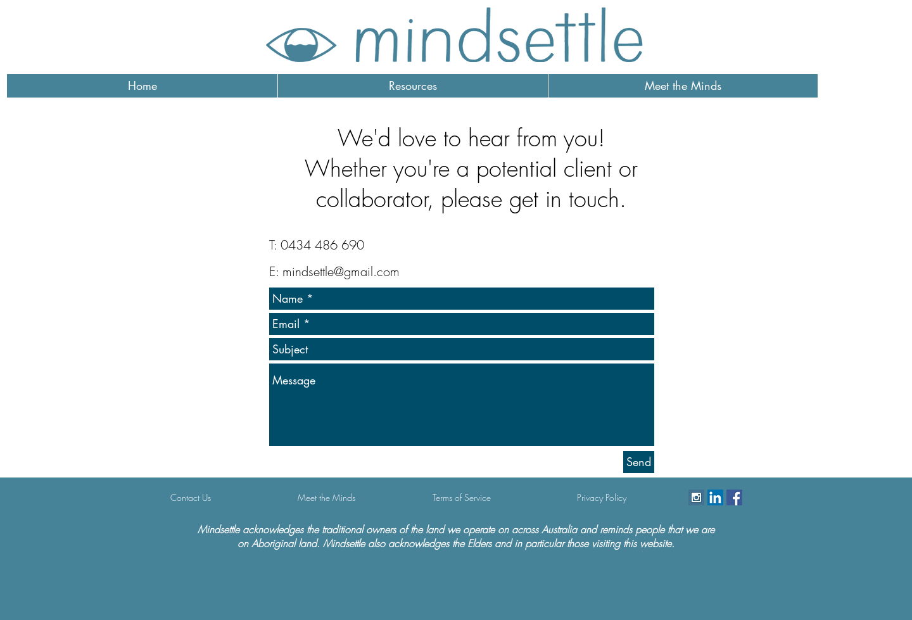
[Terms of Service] (462, 497)
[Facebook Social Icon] (734, 497)
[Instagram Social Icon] (696, 497)
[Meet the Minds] (326, 497)
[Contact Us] (191, 497)
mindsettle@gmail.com (341, 271)
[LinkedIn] (715, 497)
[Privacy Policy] (602, 497)
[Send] (638, 462)
